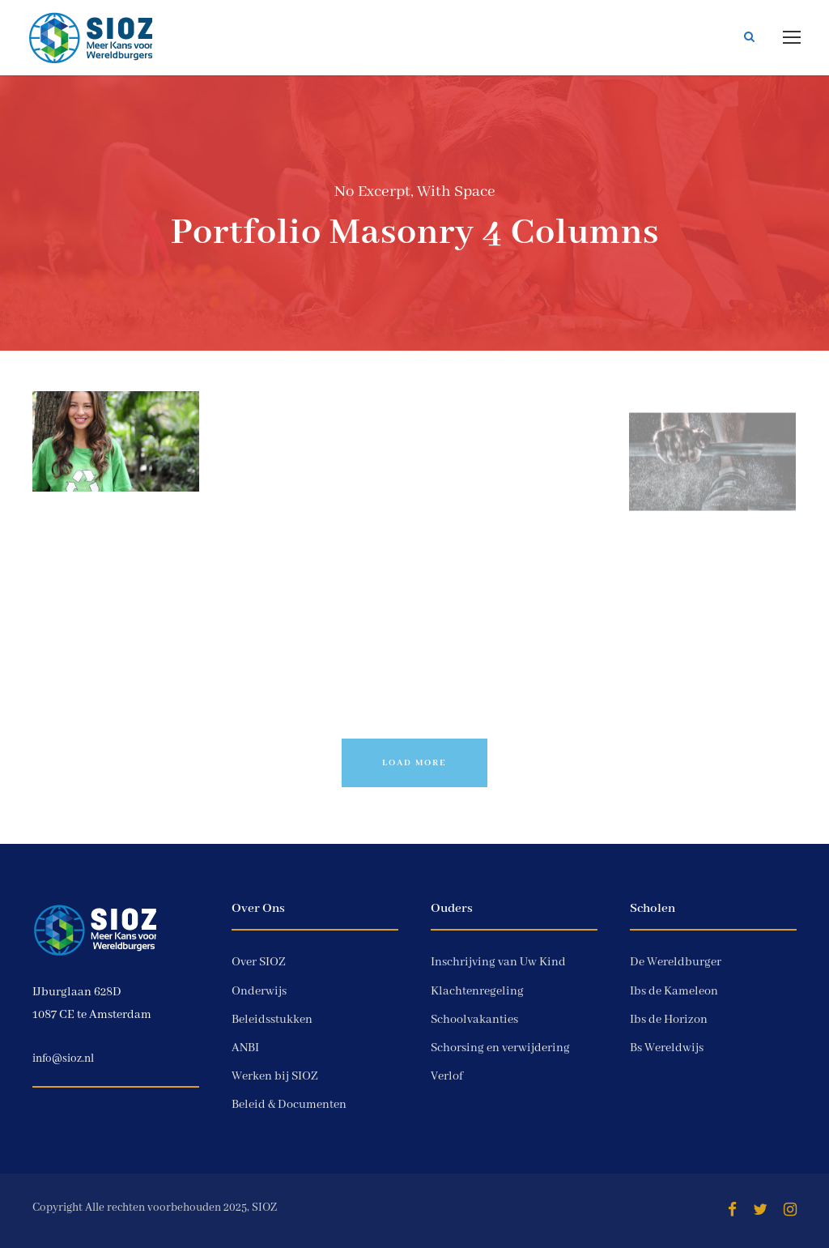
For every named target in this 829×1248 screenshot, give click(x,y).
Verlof (447, 1076)
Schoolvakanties (474, 1019)
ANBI (245, 1048)
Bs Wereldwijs (667, 1048)
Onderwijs (259, 991)
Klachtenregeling (477, 991)
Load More (414, 763)
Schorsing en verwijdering (500, 1048)
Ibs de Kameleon (674, 991)
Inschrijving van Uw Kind (498, 962)
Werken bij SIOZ (275, 1076)
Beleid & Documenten (289, 1104)
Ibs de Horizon (669, 1019)
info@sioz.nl (63, 1058)
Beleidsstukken (272, 1019)
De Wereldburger (675, 962)
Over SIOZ (259, 962)
